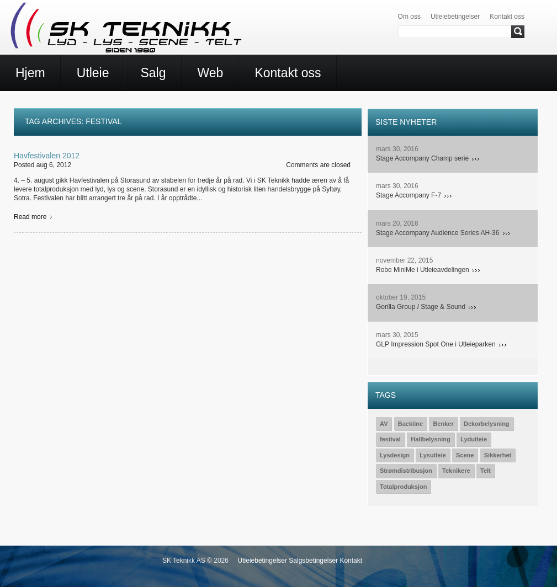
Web (211, 73)
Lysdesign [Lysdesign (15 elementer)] (395, 455)
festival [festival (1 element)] (390, 439)
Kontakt (350, 560)
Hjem (30, 73)
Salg (153, 73)
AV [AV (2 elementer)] (384, 423)
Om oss (409, 16)
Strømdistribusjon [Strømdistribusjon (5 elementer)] (406, 470)
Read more (30, 217)
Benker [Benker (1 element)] (443, 423)
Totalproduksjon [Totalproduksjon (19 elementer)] (403, 486)
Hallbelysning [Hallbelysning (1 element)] (430, 439)
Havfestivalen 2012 (46, 155)
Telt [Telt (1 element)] (485, 470)
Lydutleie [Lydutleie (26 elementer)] (473, 439)
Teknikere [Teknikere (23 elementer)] (456, 470)
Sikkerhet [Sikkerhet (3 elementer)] (498, 455)
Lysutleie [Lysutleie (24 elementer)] (432, 455)
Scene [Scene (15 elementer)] (465, 455)
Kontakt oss (507, 16)
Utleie (93, 73)
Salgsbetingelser (313, 560)
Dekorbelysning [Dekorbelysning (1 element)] (487, 423)
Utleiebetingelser (455, 16)
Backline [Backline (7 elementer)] (410, 423)
